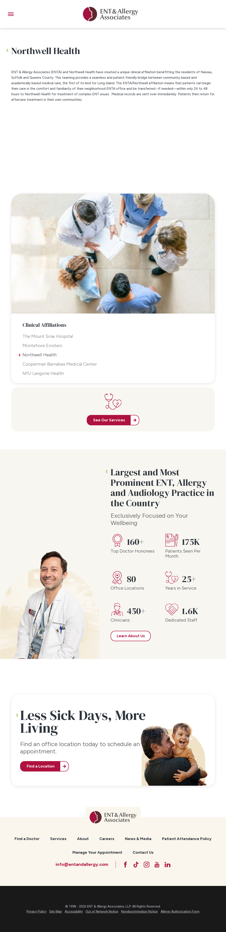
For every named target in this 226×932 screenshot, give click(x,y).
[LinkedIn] (167, 864)
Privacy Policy (36, 911)
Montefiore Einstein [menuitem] (42, 345)
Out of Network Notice (102, 911)
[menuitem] (27, 838)
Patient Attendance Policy (186, 838)
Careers (106, 838)
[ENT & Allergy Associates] (110, 14)
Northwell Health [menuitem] (39, 354)
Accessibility (74, 911)
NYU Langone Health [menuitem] (43, 373)
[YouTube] (157, 864)
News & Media (138, 838)
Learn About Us (131, 636)
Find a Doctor (27, 838)
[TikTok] (136, 864)
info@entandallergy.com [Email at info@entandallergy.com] (82, 864)
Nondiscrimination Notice (139, 911)
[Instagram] (146, 864)
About (83, 838)
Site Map (55, 911)
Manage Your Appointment (97, 852)
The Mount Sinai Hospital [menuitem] (48, 336)
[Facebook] (125, 864)
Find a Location (41, 766)
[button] (11, 14)
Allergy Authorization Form (180, 911)
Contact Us (143, 852)
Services (58, 838)
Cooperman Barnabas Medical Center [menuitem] (60, 364)
